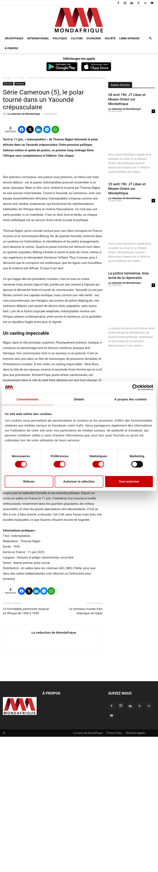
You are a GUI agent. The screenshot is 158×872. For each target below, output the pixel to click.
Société (110, 38)
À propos (11, 48)
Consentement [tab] (27, 399)
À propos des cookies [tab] (130, 399)
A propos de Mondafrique (88, 868)
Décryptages (14, 38)
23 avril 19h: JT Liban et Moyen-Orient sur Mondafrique (127, 188)
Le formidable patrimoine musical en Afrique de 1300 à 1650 (26, 746)
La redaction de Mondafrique (23, 113)
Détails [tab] (79, 399)
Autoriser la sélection (79, 481)
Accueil (7, 77)
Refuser (29, 481)
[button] (150, 38)
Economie (93, 38)
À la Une (19, 77)
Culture (77, 38)
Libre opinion (129, 38)
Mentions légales (135, 868)
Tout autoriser (129, 481)
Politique (60, 38)
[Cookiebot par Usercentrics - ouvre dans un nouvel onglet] (135, 387)
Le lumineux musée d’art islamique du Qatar (85, 746)
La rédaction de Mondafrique (124, 108)
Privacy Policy (114, 868)
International (38, 38)
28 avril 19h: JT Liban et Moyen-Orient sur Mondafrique (127, 99)
